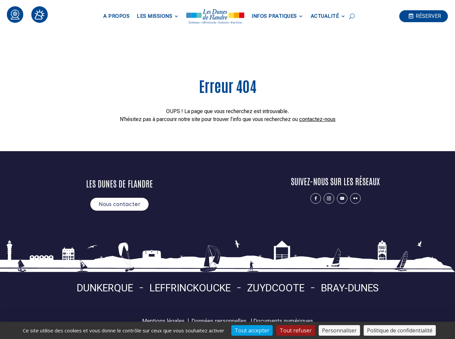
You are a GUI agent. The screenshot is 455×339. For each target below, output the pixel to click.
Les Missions (154, 16)
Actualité (325, 16)
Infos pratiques (274, 16)
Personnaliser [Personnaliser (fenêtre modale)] (339, 330)
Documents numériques (283, 321)
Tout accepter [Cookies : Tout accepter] (252, 330)
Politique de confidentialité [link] (399, 330)
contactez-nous (317, 119)
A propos (116, 16)
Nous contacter (119, 204)
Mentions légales (163, 321)
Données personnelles (219, 321)
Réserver (428, 16)
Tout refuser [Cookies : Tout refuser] (296, 330)
